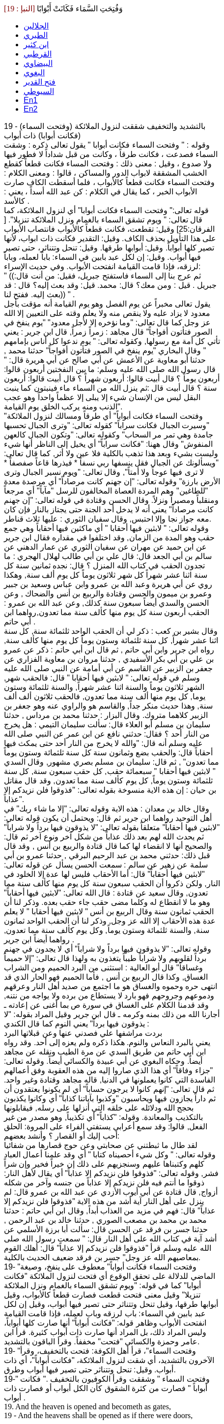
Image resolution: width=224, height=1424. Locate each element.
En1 (30, 100)
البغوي (34, 72)
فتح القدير (40, 82)
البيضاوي (38, 63)
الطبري (36, 35)
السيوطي (39, 91)
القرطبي (38, 54)
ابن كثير (36, 44)
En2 (30, 109)
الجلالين (36, 26)
